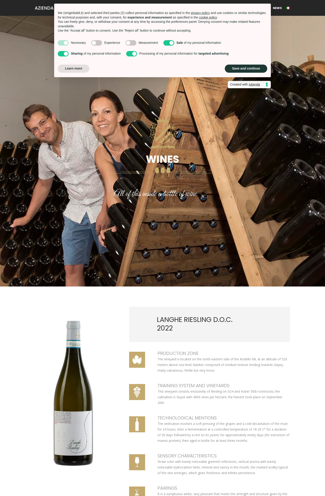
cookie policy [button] (208, 17)
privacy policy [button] (200, 13)
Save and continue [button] (246, 68)
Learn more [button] (73, 68)
